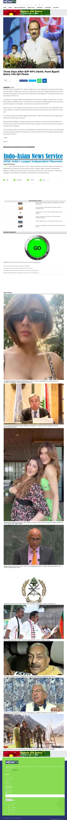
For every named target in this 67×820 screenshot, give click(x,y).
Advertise (7, 781)
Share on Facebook (23, 80)
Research (39, 7)
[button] (39, 5)
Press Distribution (19, 7)
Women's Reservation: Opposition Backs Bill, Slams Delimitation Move (29, 675)
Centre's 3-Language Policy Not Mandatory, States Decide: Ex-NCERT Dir (30, 711)
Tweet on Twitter (32, 80)
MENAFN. (12, 816)
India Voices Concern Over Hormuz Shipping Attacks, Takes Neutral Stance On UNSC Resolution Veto (32, 565)
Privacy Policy (8, 777)
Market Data (31, 7)
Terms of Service (9, 775)
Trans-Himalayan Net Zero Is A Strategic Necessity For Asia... (49, 221)
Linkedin (12, 809)
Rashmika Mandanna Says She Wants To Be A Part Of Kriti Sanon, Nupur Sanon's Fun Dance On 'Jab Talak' (33, 522)
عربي (35, 5)
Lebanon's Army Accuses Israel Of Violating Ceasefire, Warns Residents (29, 603)
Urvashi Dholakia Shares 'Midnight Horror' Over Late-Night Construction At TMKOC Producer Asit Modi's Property (31, 381)
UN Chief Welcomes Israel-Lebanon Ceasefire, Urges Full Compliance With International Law (31, 426)
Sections (55, 7)
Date (5, 80)
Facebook (12, 801)
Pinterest (12, 807)
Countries (48, 7)
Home (4, 7)
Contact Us (8, 779)
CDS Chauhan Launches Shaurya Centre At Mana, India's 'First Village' (29, 747)
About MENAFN (9, 783)
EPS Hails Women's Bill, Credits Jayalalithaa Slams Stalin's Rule (27, 639)
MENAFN (7, 87)
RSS (11, 811)
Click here (14, 768)
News (10, 7)
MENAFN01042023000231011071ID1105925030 (19, 147)
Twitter (11, 803)
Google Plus (13, 805)
